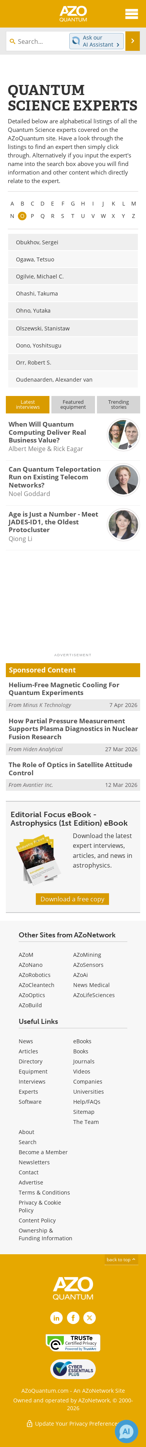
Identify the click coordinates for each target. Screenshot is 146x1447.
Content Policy (37, 1220)
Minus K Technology (47, 705)
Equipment (33, 1071)
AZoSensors (88, 964)
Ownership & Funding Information (45, 1234)
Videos (81, 1071)
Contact (29, 1172)
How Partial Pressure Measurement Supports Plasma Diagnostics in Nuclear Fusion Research (73, 728)
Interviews (32, 1081)
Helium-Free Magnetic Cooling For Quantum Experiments (64, 688)
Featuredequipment (73, 404)
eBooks (82, 1041)
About (26, 1132)
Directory (30, 1061)
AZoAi (80, 974)
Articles (28, 1051)
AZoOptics (32, 995)
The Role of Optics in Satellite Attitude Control (70, 768)
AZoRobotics (35, 974)
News (26, 1041)
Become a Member (43, 1152)
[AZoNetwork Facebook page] (73, 1318)
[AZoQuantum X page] (89, 1318)
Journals (84, 1061)
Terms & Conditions (44, 1192)
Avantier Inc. (38, 784)
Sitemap (84, 1111)
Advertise (31, 1182)
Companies (87, 1081)
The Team (86, 1121)
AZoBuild (30, 1005)
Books (80, 1051)
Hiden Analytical (43, 749)
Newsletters (34, 1162)
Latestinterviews (28, 404)
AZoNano (30, 964)
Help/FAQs (86, 1101)
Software (30, 1101)
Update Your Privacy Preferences (73, 1423)
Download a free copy (72, 899)
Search (28, 1142)
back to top (121, 1259)
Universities (88, 1091)
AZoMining (87, 954)
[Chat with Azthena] (126, 1431)
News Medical (91, 985)
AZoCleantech (37, 985)
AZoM (26, 954)
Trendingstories (118, 404)
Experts (28, 1091)
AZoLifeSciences (94, 995)
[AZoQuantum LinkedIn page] (56, 1318)
